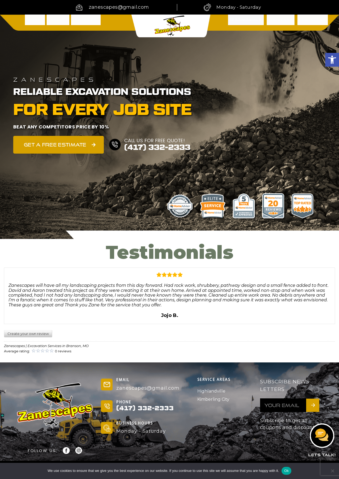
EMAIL (123, 380)
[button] (332, 60)
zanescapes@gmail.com (119, 7)
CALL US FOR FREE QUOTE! (155, 140)
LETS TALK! (322, 455)
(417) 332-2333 (157, 147)
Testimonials (246, 22)
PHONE (123, 402)
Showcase (281, 22)
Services (85, 22)
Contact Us (312, 22)
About (58, 22)
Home (35, 22)
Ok (286, 471)
